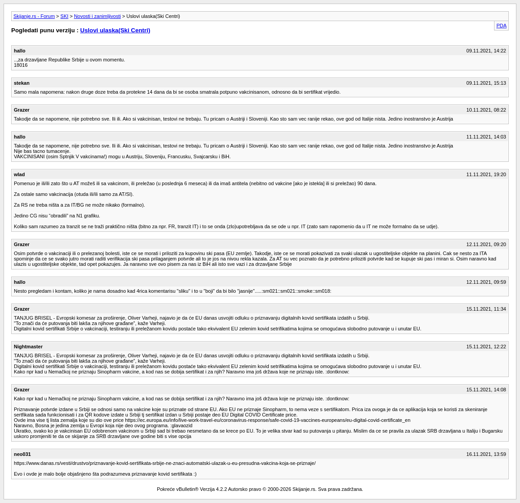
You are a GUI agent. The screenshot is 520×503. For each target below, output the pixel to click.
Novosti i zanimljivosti (97, 16)
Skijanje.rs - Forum (34, 16)
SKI (64, 16)
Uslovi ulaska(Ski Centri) (115, 30)
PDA (501, 25)
